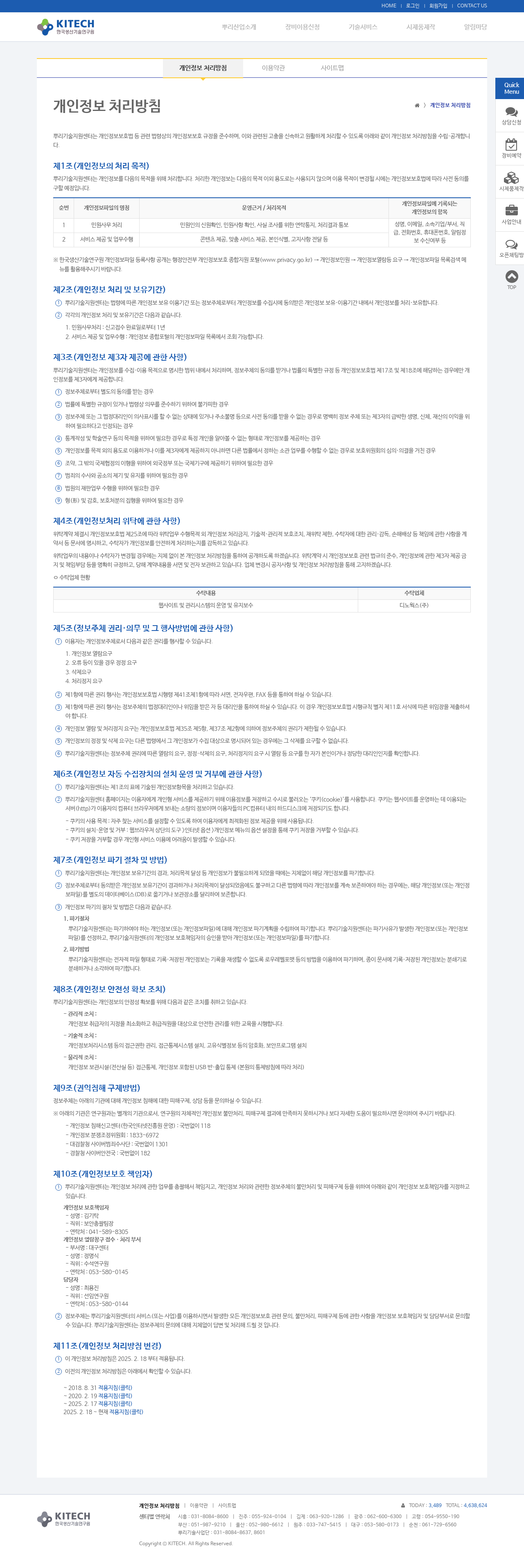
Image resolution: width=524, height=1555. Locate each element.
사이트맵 (332, 68)
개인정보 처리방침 (203, 68)
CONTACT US (472, 6)
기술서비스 (367, 27)
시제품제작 (422, 27)
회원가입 (438, 6)
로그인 (413, 6)
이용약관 (273, 68)
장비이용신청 (309, 27)
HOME (389, 6)
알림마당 (475, 27)
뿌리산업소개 (247, 27)
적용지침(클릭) (115, 1388)
